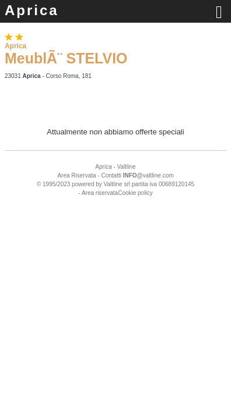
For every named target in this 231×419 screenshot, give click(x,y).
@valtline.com (148, 175)
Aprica (32, 10)
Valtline (126, 167)
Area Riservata (76, 175)
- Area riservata (98, 193)
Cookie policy (135, 193)
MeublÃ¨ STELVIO (66, 58)
